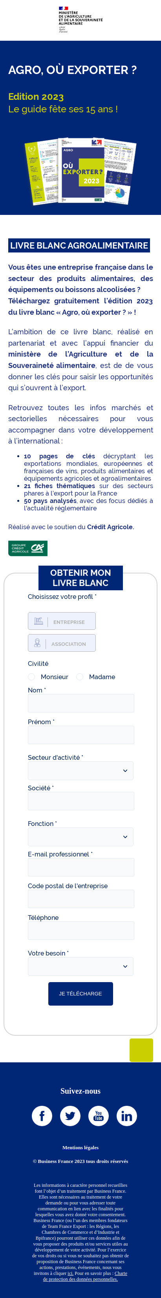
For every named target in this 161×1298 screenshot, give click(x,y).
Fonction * (42, 823)
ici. (70, 1273)
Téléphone (43, 917)
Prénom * (41, 722)
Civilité (38, 663)
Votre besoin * (48, 953)
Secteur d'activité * (55, 757)
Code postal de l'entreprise (68, 886)
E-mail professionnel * (60, 854)
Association (68, 644)
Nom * (37, 690)
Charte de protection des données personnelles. (85, 1276)
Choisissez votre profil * (62, 596)
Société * (41, 788)
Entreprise (69, 622)
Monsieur (54, 677)
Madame (102, 677)
